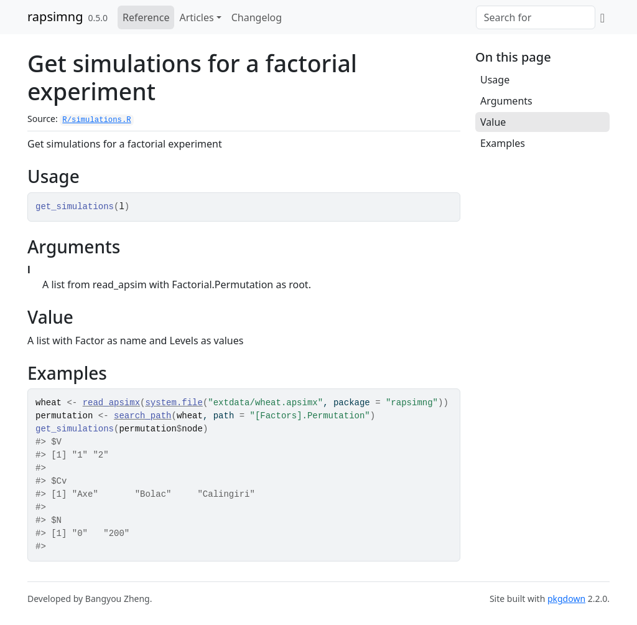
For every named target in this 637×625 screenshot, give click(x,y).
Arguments (506, 101)
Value (493, 122)
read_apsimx (111, 403)
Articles (196, 17)
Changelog (256, 17)
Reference (146, 17)
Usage (494, 80)
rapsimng (55, 16)
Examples (502, 143)
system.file (173, 403)
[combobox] (535, 17)
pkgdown (566, 598)
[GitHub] (602, 17)
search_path (142, 416)
